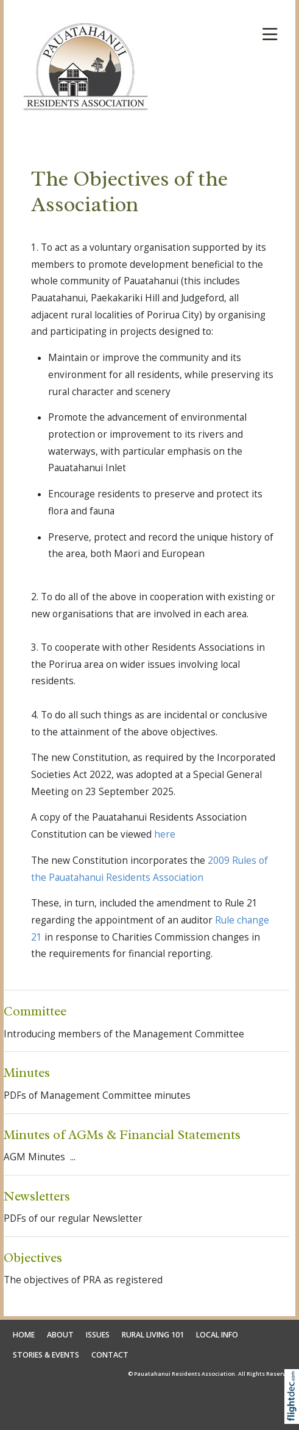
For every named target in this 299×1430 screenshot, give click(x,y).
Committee (35, 1011)
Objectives (33, 1257)
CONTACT (109, 1355)
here (164, 834)
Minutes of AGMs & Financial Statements (122, 1134)
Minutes (27, 1072)
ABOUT (60, 1335)
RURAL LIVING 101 (153, 1335)
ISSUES (98, 1335)
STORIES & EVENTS (46, 1355)
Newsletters (37, 1196)
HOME (24, 1335)
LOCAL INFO (217, 1335)
